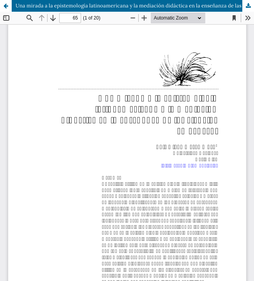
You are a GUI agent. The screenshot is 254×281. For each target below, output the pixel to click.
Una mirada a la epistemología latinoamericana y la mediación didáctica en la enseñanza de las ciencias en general (135, 5)
